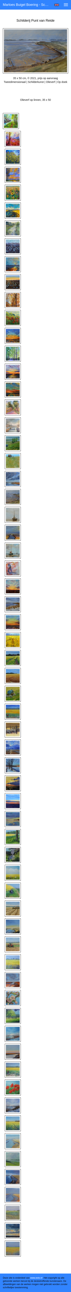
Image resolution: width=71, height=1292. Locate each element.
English (57, 5)
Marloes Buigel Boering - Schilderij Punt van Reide (27, 5)
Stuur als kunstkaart (35, 87)
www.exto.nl (36, 1278)
